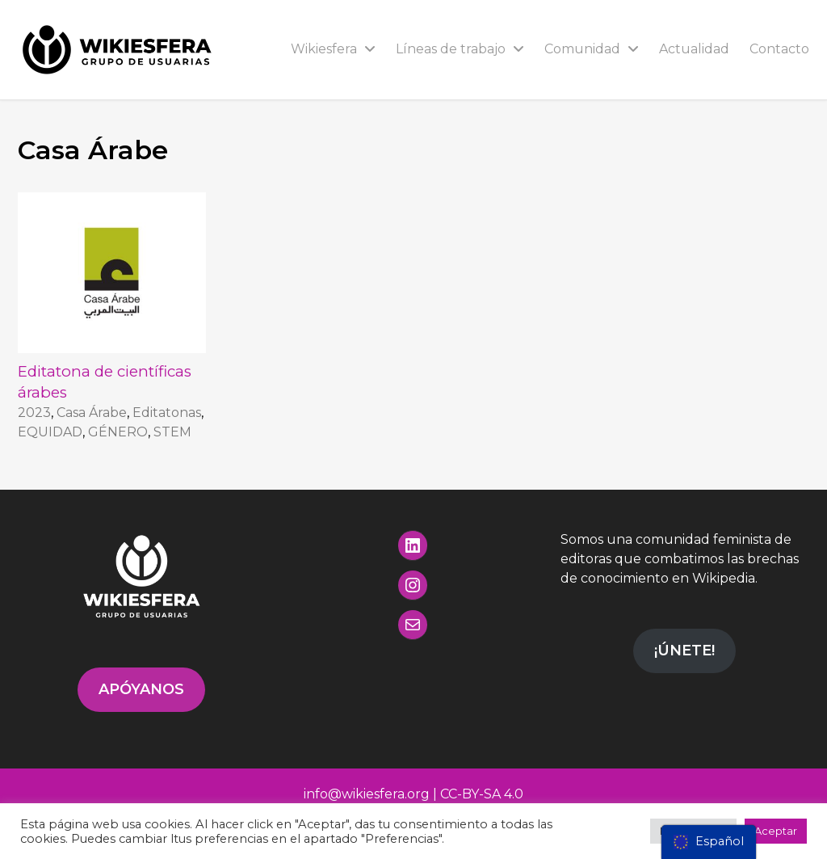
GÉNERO (118, 432)
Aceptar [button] (775, 830)
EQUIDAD (50, 432)
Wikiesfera (333, 49)
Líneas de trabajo (460, 49)
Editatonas (166, 412)
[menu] (708, 842)
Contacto (779, 49)
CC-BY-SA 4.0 (481, 794)
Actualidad (694, 49)
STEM (172, 432)
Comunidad (591, 49)
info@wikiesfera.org (367, 794)
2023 (34, 412)
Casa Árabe (92, 412)
